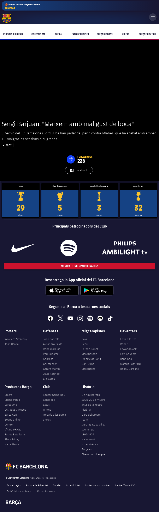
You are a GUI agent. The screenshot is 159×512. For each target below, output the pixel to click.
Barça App (11, 414)
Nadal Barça (12, 444)
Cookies (57, 485)
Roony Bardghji (129, 368)
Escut (46, 404)
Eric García (49, 378)
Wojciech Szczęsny (16, 339)
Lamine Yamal (128, 354)
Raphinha (126, 358)
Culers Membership (12, 397)
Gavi (84, 339)
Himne (47, 409)
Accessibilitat (73, 485)
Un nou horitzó (91, 394)
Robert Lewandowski (128, 346)
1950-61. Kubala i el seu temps (93, 427)
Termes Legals (14, 485)
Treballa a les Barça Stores (54, 417)
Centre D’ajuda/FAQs (126, 485)
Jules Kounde (51, 373)
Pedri (85, 344)
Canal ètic (49, 399)
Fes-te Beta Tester (15, 434)
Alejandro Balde (52, 344)
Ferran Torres (128, 339)
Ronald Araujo (51, 349)
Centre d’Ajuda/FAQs (13, 427)
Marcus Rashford (130, 363)
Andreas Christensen (50, 361)
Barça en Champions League (93, 452)
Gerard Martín (51, 368)
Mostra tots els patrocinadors (79, 266)
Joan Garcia (12, 344)
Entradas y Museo (15, 409)
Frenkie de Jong (91, 358)
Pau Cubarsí (50, 354)
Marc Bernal (89, 368)
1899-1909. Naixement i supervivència (90, 439)
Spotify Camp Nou (54, 394)
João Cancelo (51, 339)
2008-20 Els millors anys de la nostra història (93, 404)
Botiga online (12, 419)
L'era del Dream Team (91, 417)
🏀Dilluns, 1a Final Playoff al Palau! (22, 6)
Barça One (11, 404)
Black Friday (12, 439)
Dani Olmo (88, 363)
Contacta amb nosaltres (97, 485)
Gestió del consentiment (19, 490)
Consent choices (46, 490)
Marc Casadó (89, 354)
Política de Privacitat (37, 485)
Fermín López (90, 349)
